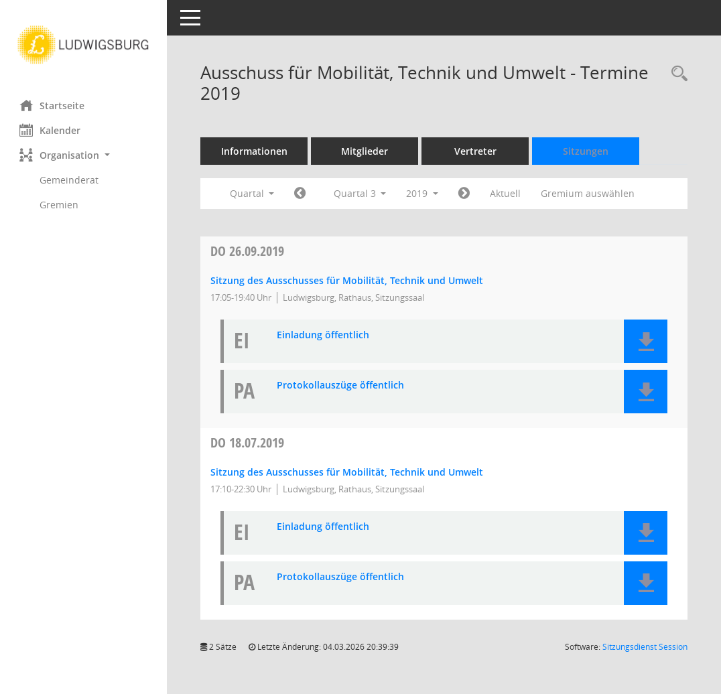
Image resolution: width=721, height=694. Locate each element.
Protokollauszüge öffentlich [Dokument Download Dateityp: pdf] (341, 385)
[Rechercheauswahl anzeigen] (676, 74)
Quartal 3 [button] (360, 193)
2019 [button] (423, 193)
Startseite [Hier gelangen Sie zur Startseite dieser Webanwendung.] (52, 105)
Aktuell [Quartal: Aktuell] (505, 193)
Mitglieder (365, 151)
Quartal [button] (252, 193)
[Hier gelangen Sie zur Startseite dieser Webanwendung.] (84, 44)
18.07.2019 (248, 442)
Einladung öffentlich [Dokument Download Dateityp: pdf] (323, 335)
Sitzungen (586, 151)
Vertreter (476, 151)
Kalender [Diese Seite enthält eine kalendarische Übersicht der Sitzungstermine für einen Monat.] (50, 130)
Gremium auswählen (588, 193)
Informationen (255, 151)
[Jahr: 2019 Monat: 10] (464, 194)
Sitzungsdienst (644, 646)
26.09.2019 (248, 251)
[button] (84, 155)
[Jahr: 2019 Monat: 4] (300, 194)
